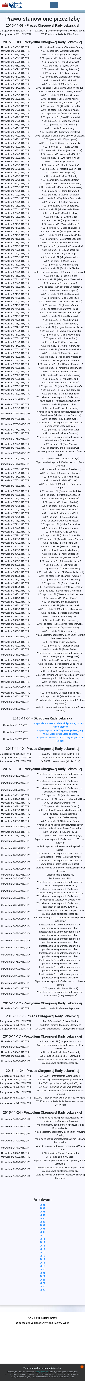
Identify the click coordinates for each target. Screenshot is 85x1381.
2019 (42, 1266)
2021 (42, 1273)
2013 (42, 1245)
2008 (42, 1228)
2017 (42, 1259)
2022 (42, 1276)
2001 (42, 1205)
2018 (42, 1262)
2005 (42, 1218)
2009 (42, 1232)
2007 (42, 1225)
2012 (42, 1242)
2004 (42, 1215)
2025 (42, 1286)
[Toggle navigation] (54, 5)
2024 (42, 1283)
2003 (42, 1211)
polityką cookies (42, 1372)
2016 (42, 1256)
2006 (42, 1222)
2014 (42, 1249)
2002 (42, 1208)
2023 (42, 1279)
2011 (42, 1239)
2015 (42, 1252)
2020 (42, 1269)
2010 (42, 1235)
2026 (42, 1290)
